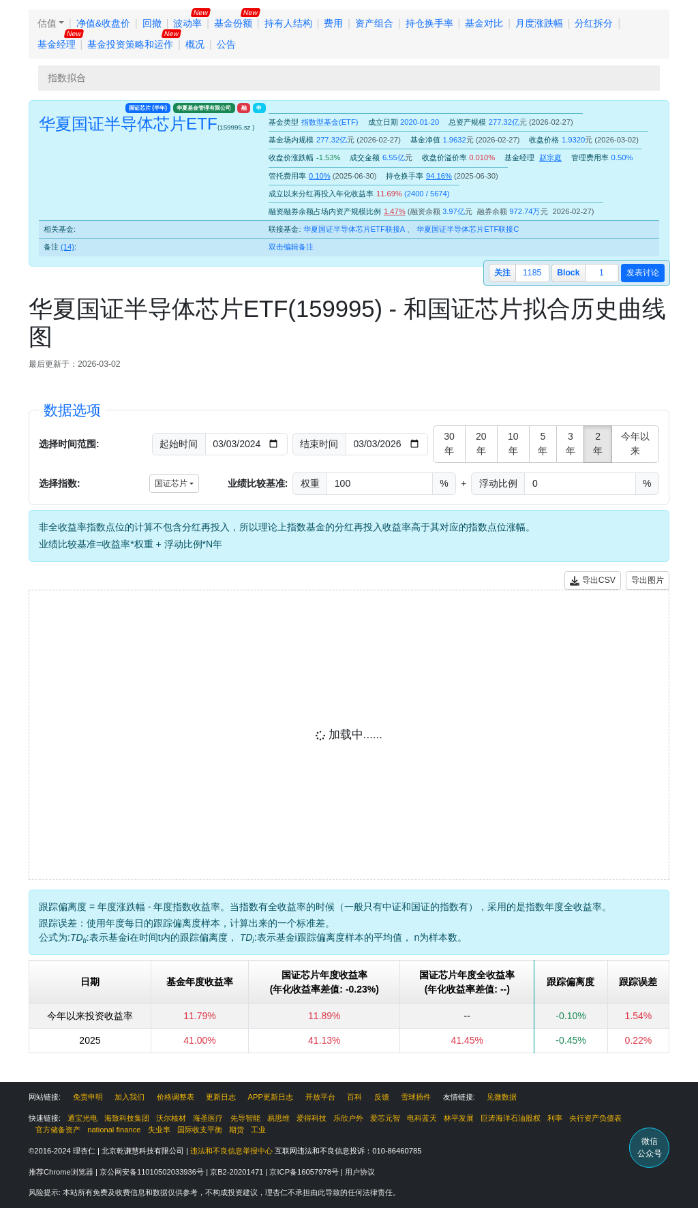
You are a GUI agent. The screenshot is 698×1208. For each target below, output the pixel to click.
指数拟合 (67, 77)
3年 (570, 443)
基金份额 (233, 23)
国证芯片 (148, 107)
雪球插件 (416, 1097)
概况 (194, 44)
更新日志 (221, 1097)
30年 (449, 443)
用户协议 (360, 1172)
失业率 (159, 1130)
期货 (236, 1130)
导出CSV (593, 580)
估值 (47, 23)
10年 (513, 443)
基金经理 (56, 44)
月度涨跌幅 (539, 23)
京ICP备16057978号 (305, 1172)
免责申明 (88, 1097)
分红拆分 (594, 23)
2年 (598, 443)
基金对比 (484, 23)
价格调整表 (175, 1097)
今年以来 (635, 443)
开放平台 (320, 1097)
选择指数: (59, 483)
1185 (532, 272)
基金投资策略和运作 (130, 44)
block (568, 272)
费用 (333, 23)
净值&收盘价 (103, 23)
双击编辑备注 (291, 247)
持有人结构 (288, 23)
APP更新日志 (270, 1097)
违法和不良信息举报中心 (231, 1151)
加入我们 (130, 1097)
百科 (354, 1097)
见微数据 (502, 1097)
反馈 (381, 1097)
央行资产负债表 (595, 1118)
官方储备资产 (57, 1130)
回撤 (152, 23)
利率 (554, 1118)
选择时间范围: (69, 443)
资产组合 (374, 23)
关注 (502, 272)
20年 (481, 443)
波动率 (187, 23)
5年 (542, 443)
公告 (226, 44)
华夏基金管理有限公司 (204, 107)
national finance (113, 1130)
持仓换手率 (429, 23)
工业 (258, 1130)
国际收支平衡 (199, 1130)
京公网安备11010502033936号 (153, 1172)
